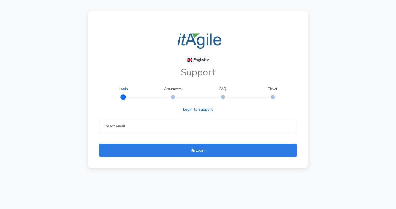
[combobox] (198, 60)
